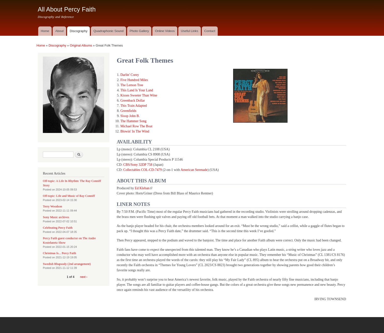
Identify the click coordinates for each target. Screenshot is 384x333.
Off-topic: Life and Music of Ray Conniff (69, 196)
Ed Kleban (143, 188)
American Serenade (193, 170)
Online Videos (165, 31)
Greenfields (128, 111)
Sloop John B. (130, 116)
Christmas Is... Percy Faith (59, 253)
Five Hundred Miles (134, 80)
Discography (78, 31)
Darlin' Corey (129, 75)
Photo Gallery (139, 31)
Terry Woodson (52, 206)
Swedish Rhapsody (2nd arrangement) (67, 264)
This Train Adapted (133, 105)
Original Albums (81, 45)
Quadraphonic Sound (109, 31)
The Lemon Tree (131, 85)
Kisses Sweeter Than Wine (138, 95)
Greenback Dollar (132, 100)
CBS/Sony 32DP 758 (137, 164)
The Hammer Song (133, 121)
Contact (209, 31)
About (59, 31)
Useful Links (189, 31)
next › (83, 277)
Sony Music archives (56, 217)
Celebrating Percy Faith (57, 227)
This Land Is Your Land (136, 90)
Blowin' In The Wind (134, 131)
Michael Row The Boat (136, 126)
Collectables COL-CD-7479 (142, 170)
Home (45, 31)
